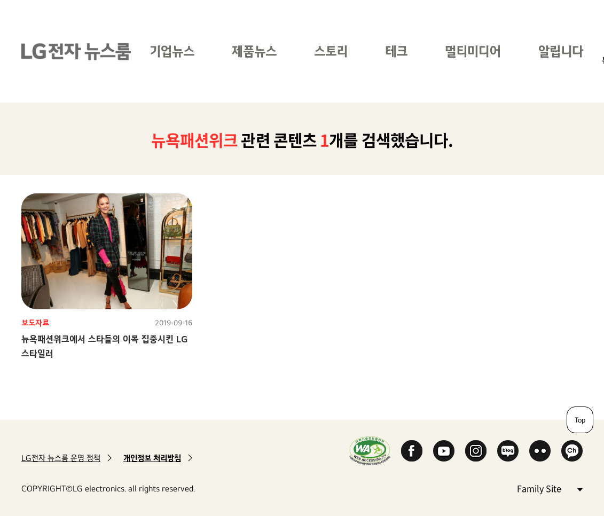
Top (580, 420)
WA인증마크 (369, 450)
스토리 (331, 51)
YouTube (443, 451)
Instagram (476, 451)
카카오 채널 (572, 451)
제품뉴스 (254, 51)
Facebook (411, 451)
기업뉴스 (172, 51)
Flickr (540, 451)
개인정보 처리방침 (152, 458)
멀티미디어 (473, 51)
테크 (396, 51)
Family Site (549, 488)
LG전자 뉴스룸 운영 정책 (60, 458)
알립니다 (560, 51)
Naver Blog (508, 451)
